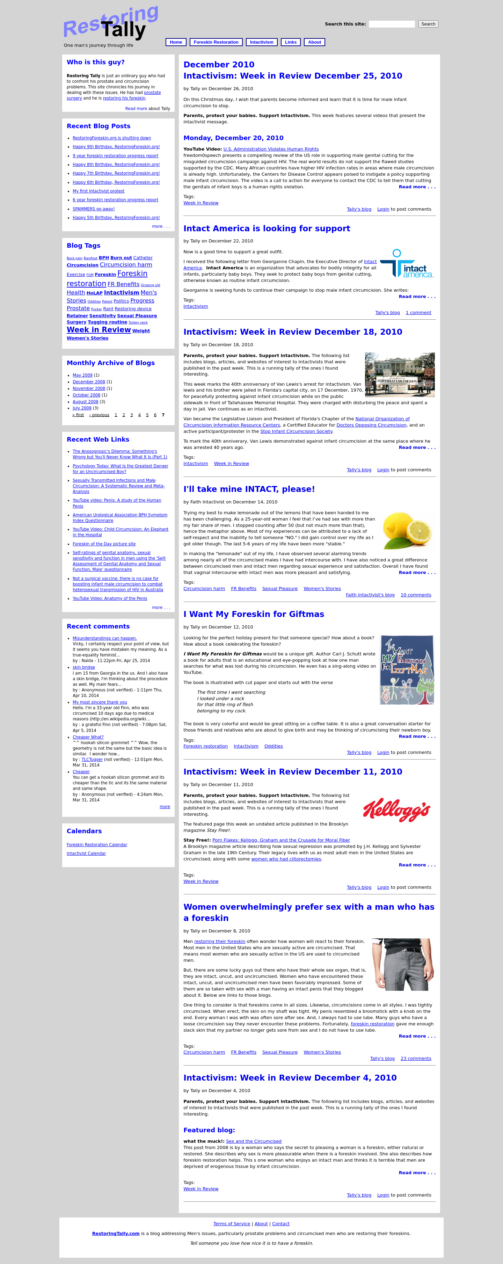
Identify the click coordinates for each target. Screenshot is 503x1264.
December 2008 (89, 381)
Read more (136, 108)
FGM (89, 275)
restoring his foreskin (124, 98)
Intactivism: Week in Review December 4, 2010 (290, 1077)
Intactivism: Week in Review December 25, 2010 (292, 75)
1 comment (418, 312)
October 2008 (86, 395)
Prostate (78, 308)
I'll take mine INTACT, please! (249, 489)
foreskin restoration (372, 1023)
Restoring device (133, 308)
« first (78, 414)
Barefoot (90, 258)
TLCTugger (92, 759)
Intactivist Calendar (86, 853)
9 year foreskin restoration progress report (115, 155)
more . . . (161, 226)
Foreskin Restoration (216, 42)
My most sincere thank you (100, 702)
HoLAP (95, 293)
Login (383, 209)
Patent (107, 301)
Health (76, 292)
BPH (104, 257)
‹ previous (99, 414)
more (165, 806)
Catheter (143, 257)
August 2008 (85, 401)
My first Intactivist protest (98, 191)
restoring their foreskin (219, 941)
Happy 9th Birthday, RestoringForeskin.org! (116, 146)
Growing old (150, 285)
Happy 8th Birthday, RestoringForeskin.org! (116, 164)
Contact (281, 1223)
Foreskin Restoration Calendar (97, 844)
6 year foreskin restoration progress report (115, 199)
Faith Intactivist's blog (370, 594)
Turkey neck (138, 322)
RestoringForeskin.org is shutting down (112, 138)
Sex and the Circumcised (254, 1141)
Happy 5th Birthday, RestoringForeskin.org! (116, 217)
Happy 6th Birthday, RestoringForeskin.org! (116, 182)
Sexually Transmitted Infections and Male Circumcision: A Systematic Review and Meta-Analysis (119, 486)
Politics (121, 301)
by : (77, 660)
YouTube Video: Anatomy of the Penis (110, 598)
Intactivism (262, 42)
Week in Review (201, 202)
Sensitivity (102, 315)
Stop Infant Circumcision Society (296, 431)
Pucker (96, 309)
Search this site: (346, 24)
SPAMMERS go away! (94, 208)
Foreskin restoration (205, 746)
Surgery (77, 322)
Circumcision (83, 265)
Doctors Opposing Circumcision (372, 425)
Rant (108, 308)
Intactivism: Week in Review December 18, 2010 (292, 331)
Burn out (121, 257)
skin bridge (84, 667)
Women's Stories (322, 588)
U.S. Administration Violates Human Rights (271, 149)
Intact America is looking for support (266, 228)
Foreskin (105, 274)
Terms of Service (231, 1223)
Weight (141, 330)
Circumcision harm (204, 588)
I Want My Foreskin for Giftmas (253, 614)
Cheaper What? (88, 737)
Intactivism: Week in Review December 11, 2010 (292, 771)
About (314, 42)
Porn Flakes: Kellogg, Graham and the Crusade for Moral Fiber (281, 840)
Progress (142, 300)
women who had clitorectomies (286, 859)
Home (176, 42)
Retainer (77, 315)
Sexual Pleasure (280, 588)
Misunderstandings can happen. (105, 638)
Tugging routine (107, 322)
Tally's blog (359, 209)
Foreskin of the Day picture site (104, 544)
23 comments (416, 1058)
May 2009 (83, 375)
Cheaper (81, 771)
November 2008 (89, 388)
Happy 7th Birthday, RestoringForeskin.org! (116, 173)
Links (291, 42)
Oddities (273, 746)
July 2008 (82, 408)
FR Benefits (243, 588)
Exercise (76, 274)
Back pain (74, 258)
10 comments (416, 594)
